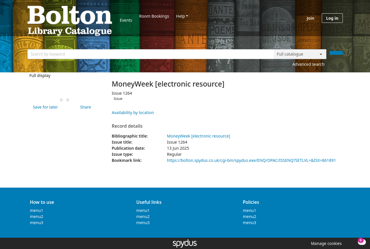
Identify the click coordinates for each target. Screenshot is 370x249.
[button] (44, 107)
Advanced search (308, 64)
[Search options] (300, 54)
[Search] (336, 53)
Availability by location (133, 112)
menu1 (36, 210)
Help (180, 16)
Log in (332, 18)
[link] (61, 99)
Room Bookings (154, 16)
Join (310, 18)
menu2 (36, 216)
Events (126, 20)
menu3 (36, 222)
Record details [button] (127, 126)
